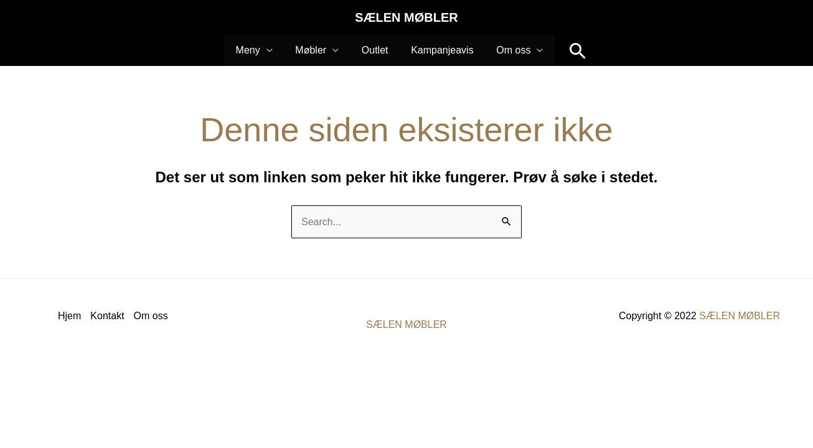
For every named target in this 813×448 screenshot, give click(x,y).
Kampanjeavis (439, 50)
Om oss (151, 315)
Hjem (69, 315)
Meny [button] (254, 50)
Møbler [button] (313, 50)
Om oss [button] (508, 50)
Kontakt (107, 315)
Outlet (375, 50)
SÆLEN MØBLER (406, 17)
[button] (570, 51)
